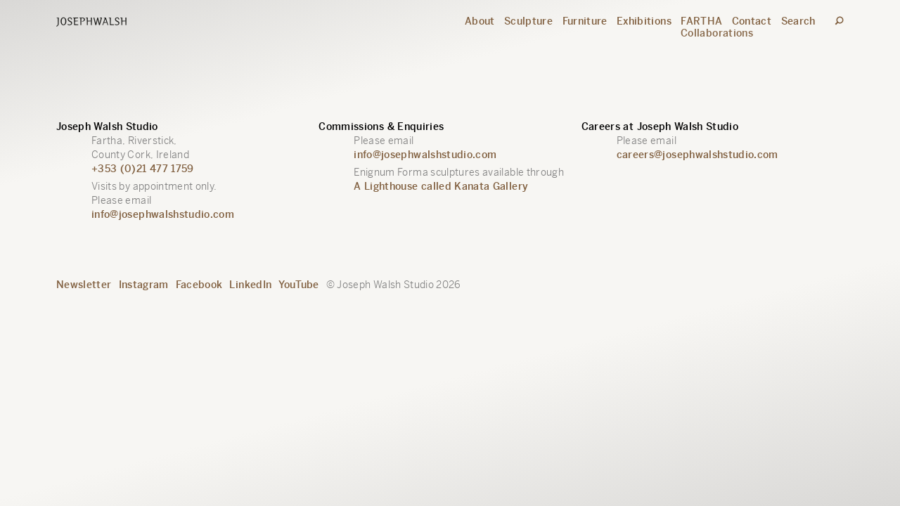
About (480, 21)
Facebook (199, 284)
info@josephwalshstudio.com (162, 214)
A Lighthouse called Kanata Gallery (441, 186)
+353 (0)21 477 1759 (142, 168)
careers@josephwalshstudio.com (697, 154)
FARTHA (701, 21)
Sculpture (528, 21)
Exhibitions (644, 21)
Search (798, 21)
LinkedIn (250, 284)
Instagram (144, 284)
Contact (751, 21)
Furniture (585, 21)
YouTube (298, 284)
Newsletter (84, 284)
